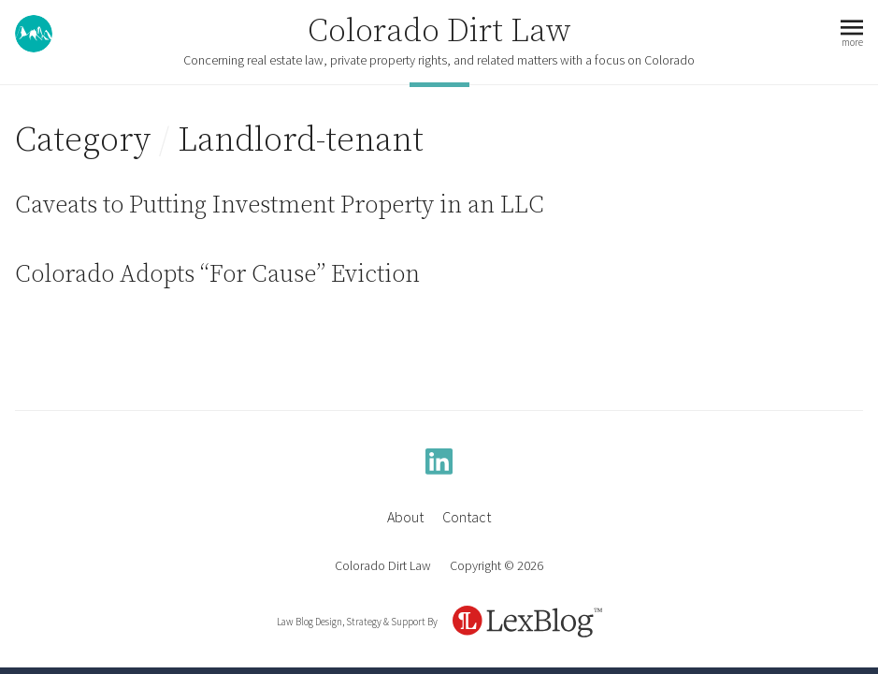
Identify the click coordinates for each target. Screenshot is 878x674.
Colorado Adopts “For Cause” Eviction (217, 274)
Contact (466, 516)
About (405, 516)
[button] (852, 34)
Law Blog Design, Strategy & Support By (357, 621)
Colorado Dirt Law (439, 31)
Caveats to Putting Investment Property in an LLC (279, 205)
